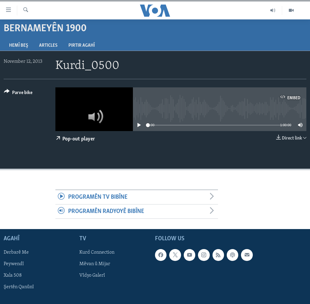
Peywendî (14, 264)
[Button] (18, 93)
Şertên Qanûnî (19, 287)
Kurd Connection (96, 252)
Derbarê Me (16, 252)
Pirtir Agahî (81, 45)
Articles (48, 45)
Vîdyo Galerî (92, 275)
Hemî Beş (18, 45)
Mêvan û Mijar (94, 264)
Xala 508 (13, 275)
